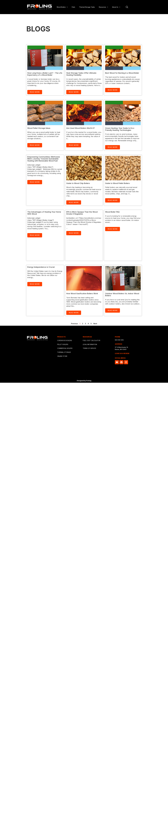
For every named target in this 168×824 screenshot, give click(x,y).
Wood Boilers (62, 7)
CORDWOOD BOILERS (64, 340)
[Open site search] (127, 7)
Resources (103, 7)
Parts (73, 7)
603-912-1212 (119, 340)
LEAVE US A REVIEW (122, 353)
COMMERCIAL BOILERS (64, 348)
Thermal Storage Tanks (87, 7)
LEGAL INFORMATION (90, 344)
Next (95, 324)
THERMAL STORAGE (64, 352)
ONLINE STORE (62, 356)
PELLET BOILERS (62, 344)
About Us (116, 7)
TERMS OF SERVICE (89, 348)
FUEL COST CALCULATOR (91, 340)
